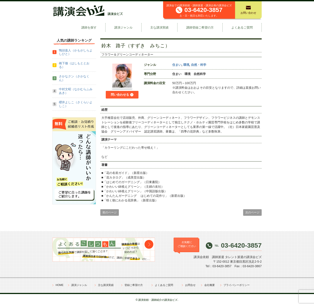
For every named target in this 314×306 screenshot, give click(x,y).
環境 (186, 64)
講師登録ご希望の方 (200, 27)
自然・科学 (198, 64)
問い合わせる (120, 94)
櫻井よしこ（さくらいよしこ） (75, 104)
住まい (176, 64)
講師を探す (89, 27)
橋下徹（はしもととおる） (74, 65)
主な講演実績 (159, 27)
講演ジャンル (123, 27)
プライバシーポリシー (237, 285)
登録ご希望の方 (134, 285)
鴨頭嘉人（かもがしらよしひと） (75, 52)
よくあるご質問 (242, 27)
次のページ (252, 212)
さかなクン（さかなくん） (74, 78)
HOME (59, 285)
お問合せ (190, 285)
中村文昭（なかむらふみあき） (75, 91)
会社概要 (209, 285)
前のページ (109, 212)
